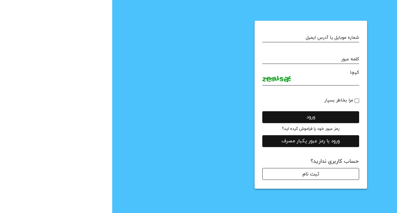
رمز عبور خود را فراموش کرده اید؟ (198, 129)
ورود (198, 117)
